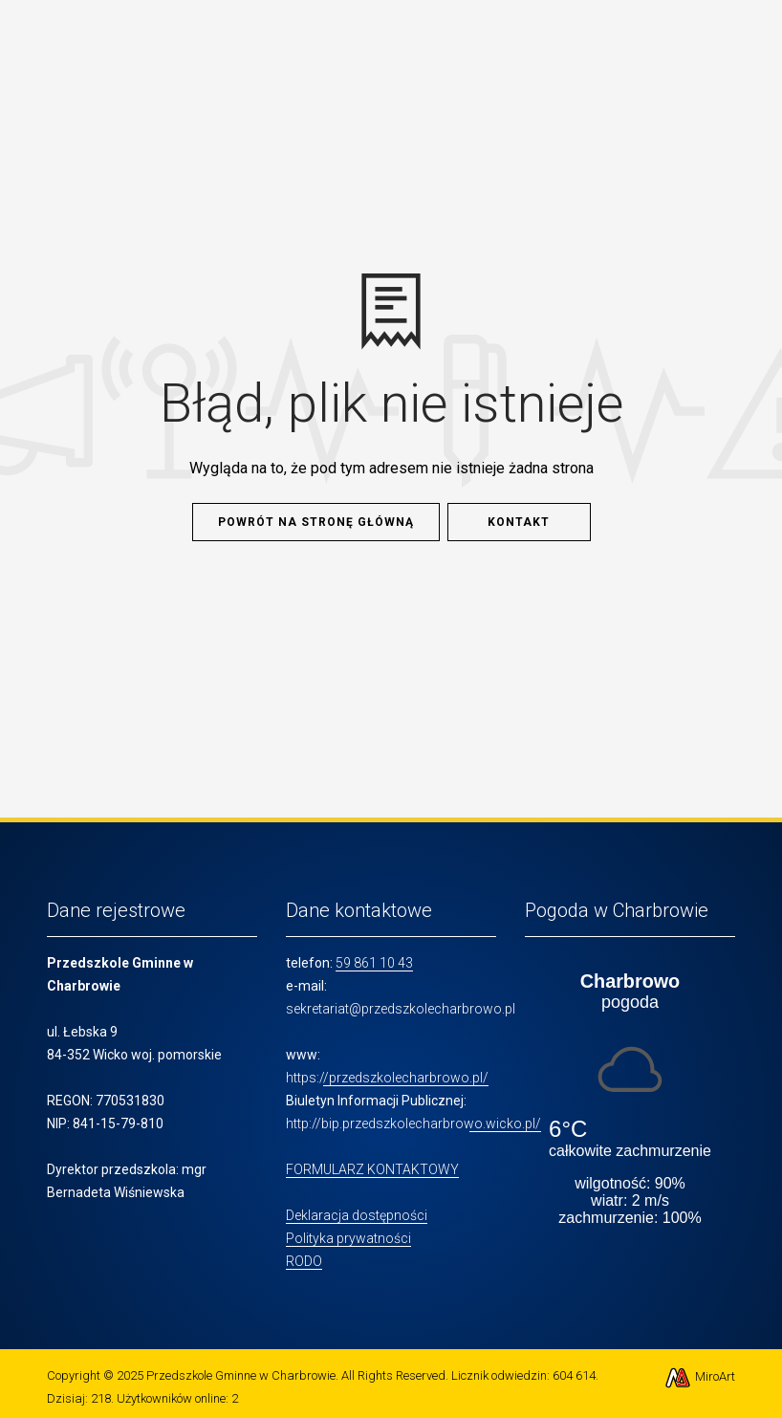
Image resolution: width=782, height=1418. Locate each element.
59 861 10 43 (374, 963)
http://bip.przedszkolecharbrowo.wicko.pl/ (413, 1123)
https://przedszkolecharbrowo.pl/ (387, 1077)
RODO (304, 1261)
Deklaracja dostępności (356, 1215)
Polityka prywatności (348, 1238)
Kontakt (519, 522)
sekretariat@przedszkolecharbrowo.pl (400, 1008)
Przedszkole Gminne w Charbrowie (241, 1375)
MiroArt (699, 1376)
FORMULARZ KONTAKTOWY (372, 1169)
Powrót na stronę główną (316, 522)
